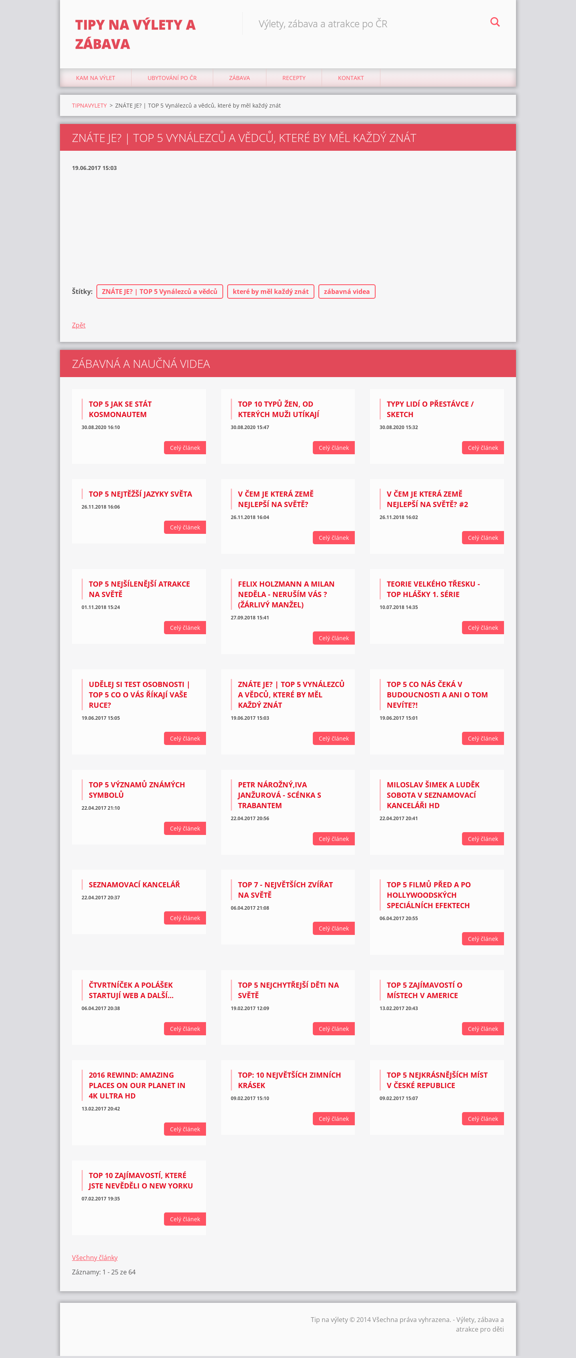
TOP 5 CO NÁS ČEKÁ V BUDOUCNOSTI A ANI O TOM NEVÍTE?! (437, 696)
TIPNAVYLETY (89, 107)
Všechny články (95, 1259)
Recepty (294, 80)
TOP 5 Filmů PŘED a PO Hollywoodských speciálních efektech (429, 897)
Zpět (79, 327)
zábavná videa (347, 294)
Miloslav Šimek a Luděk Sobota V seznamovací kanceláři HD (433, 797)
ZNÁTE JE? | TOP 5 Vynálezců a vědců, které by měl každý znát (291, 696)
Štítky (81, 294)
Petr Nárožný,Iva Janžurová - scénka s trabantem (279, 797)
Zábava (239, 80)
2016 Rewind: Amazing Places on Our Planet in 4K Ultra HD (137, 1087)
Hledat (495, 23)
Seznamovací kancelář (134, 887)
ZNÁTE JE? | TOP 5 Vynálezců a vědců (160, 294)
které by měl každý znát (271, 294)
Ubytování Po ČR (172, 80)
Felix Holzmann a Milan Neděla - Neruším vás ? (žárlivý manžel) (286, 596)
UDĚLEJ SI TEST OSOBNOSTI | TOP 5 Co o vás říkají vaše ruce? (139, 696)
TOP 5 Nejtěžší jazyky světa (140, 496)
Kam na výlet (95, 80)
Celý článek (185, 450)
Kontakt (351, 80)
